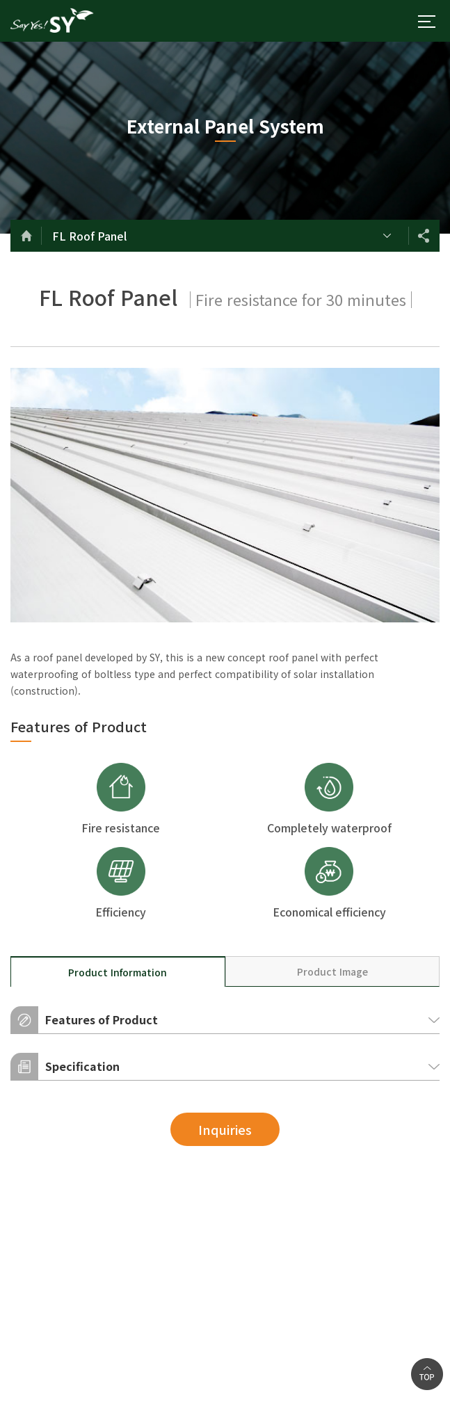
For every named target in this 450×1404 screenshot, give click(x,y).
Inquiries (225, 1129)
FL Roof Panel (89, 235)
